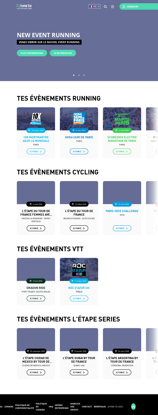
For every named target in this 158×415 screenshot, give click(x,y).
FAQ (51, 406)
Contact (87, 406)
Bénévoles (100, 406)
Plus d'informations (32, 52)
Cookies (8, 406)
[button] (95, 6)
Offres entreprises (61, 407)
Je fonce (34, 151)
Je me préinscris (63, 52)
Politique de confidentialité (24, 407)
